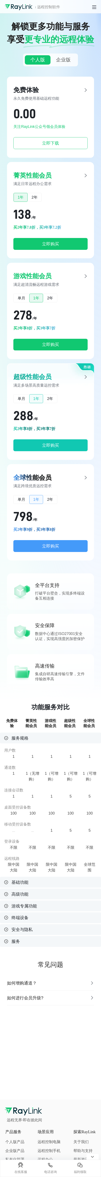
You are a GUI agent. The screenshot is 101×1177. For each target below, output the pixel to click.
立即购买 (50, 244)
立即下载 (50, 143)
